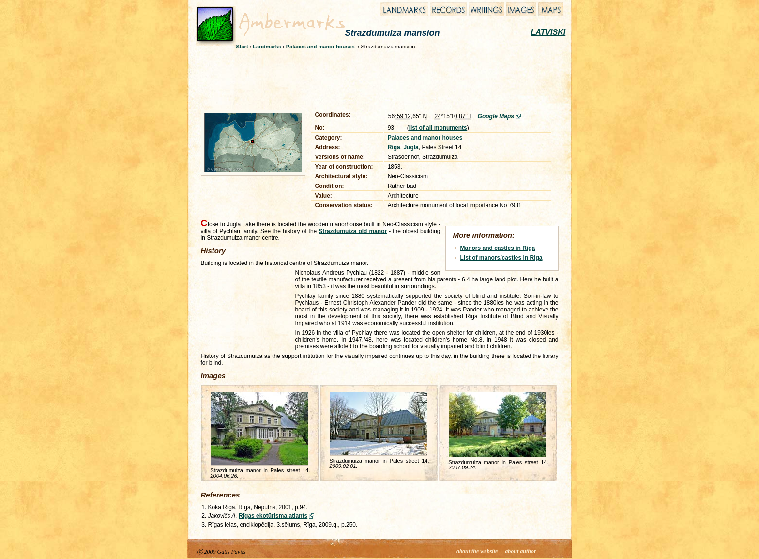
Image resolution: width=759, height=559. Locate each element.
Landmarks (267, 46)
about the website (477, 551)
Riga (394, 147)
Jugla (410, 147)
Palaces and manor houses (320, 46)
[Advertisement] (373, 78)
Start (242, 46)
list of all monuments (438, 127)
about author (520, 551)
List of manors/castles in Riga (501, 257)
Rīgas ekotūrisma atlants (273, 515)
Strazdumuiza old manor (353, 231)
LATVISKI (548, 32)
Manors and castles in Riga (497, 248)
